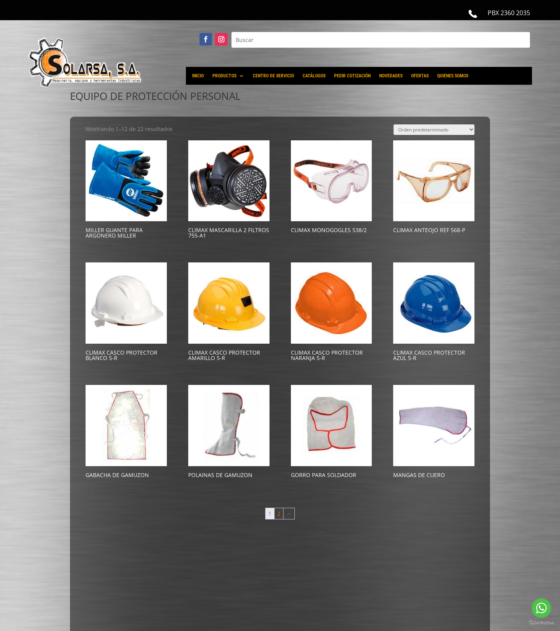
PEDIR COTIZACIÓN (352, 76)
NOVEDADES (390, 76)
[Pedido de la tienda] (434, 129)
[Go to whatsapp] (541, 608)
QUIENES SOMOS (452, 76)
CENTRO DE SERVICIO (273, 76)
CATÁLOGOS (314, 76)
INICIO (198, 76)
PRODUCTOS (224, 76)
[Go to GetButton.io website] (541, 623)
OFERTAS (420, 76)
